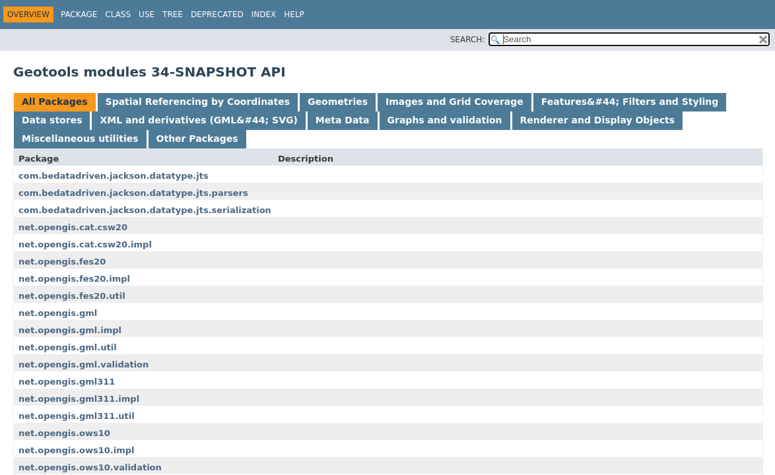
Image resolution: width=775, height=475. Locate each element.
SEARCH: (467, 39)
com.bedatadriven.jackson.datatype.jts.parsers (133, 193)
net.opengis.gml (57, 313)
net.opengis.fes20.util (71, 296)
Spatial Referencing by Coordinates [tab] (198, 101)
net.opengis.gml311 (66, 382)
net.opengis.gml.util (67, 347)
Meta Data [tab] (343, 120)
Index (264, 14)
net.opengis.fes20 (62, 262)
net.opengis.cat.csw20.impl (85, 244)
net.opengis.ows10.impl (76, 450)
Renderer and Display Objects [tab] (597, 120)
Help (294, 14)
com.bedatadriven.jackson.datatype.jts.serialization (144, 210)
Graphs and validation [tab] (445, 120)
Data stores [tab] (52, 120)
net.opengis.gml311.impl (78, 399)
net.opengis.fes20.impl (74, 279)
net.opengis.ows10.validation (90, 467)
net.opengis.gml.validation (83, 364)
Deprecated (217, 14)
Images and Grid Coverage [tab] (454, 101)
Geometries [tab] (338, 101)
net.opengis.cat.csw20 (72, 227)
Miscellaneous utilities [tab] (80, 138)
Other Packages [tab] (197, 138)
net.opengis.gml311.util (76, 416)
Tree (172, 14)
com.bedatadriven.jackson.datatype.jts (113, 176)
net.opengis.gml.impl (69, 330)
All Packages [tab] (55, 101)
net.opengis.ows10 (64, 433)
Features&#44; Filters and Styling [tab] (629, 101)
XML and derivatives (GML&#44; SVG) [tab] (198, 120)
